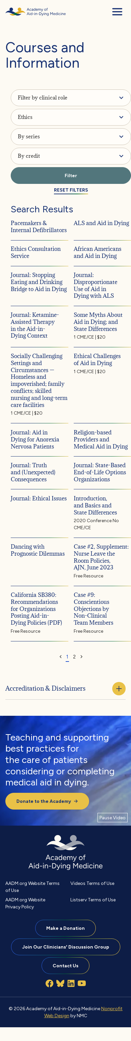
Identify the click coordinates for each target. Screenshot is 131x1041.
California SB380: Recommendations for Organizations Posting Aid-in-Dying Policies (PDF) (36, 608)
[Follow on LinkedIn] (71, 983)
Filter (71, 175)
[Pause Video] (112, 817)
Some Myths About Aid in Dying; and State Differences (98, 322)
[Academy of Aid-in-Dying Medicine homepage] (35, 11)
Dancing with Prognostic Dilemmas (38, 550)
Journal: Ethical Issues (39, 498)
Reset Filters (71, 190)
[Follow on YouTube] (82, 983)
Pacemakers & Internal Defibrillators (39, 226)
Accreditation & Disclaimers (65, 688)
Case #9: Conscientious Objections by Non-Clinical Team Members (93, 608)
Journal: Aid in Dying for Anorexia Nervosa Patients (35, 439)
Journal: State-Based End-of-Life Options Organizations (100, 472)
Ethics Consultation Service (36, 252)
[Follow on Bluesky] (60, 983)
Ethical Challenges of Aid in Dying (97, 359)
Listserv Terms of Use (93, 899)
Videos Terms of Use (92, 883)
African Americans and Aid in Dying (97, 252)
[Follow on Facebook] (50, 983)
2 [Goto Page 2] (74, 657)
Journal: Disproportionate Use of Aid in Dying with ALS (95, 285)
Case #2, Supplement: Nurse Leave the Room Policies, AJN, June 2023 (101, 557)
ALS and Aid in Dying (101, 222)
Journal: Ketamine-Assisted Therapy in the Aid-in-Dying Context (35, 325)
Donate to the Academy (47, 801)
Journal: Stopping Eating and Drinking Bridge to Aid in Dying (39, 282)
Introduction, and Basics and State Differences (95, 505)
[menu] (117, 11)
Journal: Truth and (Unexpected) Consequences (33, 472)
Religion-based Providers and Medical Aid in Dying (101, 439)
